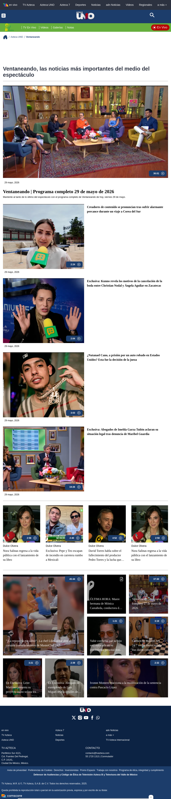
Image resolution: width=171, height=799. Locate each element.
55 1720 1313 (92, 756)
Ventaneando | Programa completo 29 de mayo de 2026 (58, 191)
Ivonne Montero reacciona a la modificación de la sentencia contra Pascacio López (125, 685)
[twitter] (73, 718)
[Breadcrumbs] (7, 37)
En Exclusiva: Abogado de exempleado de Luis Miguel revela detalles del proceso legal (64, 687)
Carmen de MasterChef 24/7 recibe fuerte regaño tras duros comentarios (147, 645)
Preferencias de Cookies (40, 770)
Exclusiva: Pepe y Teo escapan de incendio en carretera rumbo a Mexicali (64, 555)
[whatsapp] (98, 718)
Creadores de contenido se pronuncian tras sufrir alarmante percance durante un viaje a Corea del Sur (125, 209)
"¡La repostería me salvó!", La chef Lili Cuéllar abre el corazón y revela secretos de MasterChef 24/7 (38, 643)
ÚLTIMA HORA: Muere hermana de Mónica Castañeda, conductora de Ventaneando (105, 603)
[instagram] (80, 718)
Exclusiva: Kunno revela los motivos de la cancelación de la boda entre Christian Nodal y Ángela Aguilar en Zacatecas (124, 283)
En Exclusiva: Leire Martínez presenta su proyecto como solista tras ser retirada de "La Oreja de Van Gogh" (22, 687)
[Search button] (152, 15)
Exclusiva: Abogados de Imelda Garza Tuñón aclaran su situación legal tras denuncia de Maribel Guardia (122, 432)
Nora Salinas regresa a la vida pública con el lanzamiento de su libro (21, 555)
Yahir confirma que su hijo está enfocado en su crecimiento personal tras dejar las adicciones (106, 645)
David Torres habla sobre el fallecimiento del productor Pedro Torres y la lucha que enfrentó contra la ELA (105, 555)
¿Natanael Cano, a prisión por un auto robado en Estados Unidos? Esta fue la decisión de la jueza (123, 357)
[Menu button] (18, 15)
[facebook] (92, 718)
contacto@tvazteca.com (97, 753)
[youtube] (86, 718)
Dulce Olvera (10, 545)
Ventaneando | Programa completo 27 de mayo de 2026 (146, 603)
